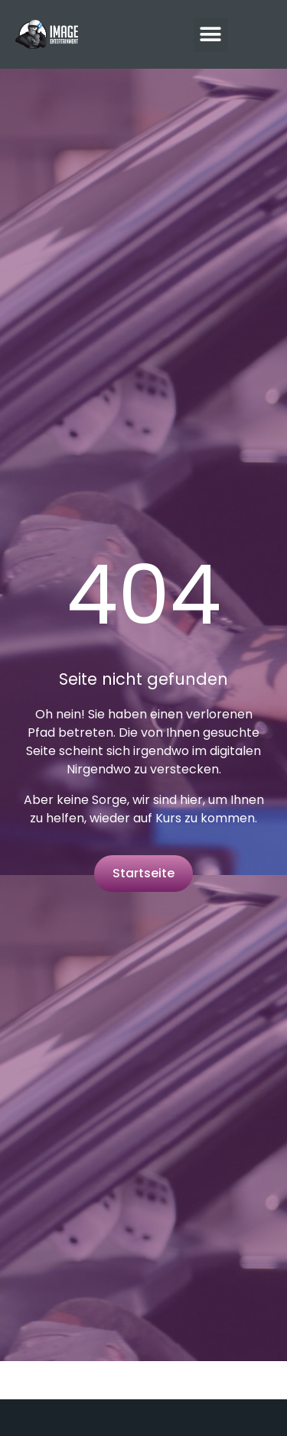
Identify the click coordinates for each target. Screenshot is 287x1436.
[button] (211, 35)
